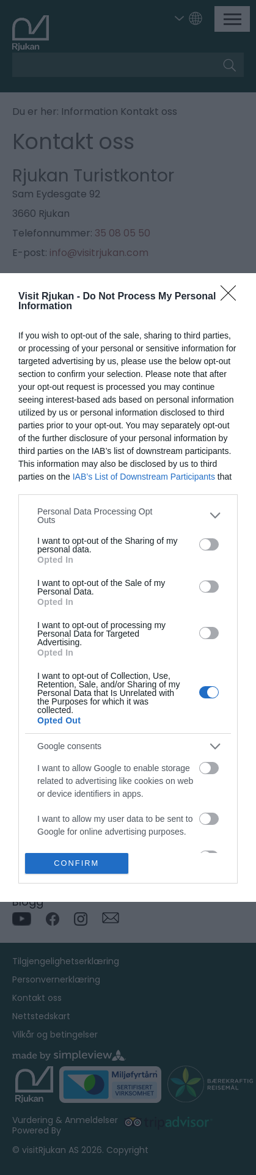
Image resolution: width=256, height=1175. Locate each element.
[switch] (209, 544)
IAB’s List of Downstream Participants (144, 476)
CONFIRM (77, 863)
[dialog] (128, 587)
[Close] (232, 297)
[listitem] (128, 515)
